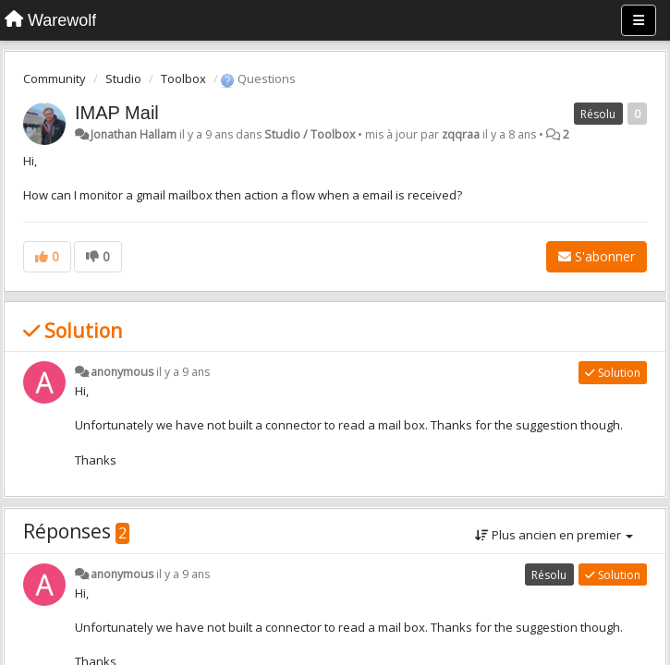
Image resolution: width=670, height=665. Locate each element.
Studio (123, 78)
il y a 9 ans (183, 372)
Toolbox (183, 78)
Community (54, 78)
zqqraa (461, 134)
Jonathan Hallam (134, 134)
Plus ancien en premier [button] (554, 534)
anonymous (122, 372)
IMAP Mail (117, 113)
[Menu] (638, 20)
